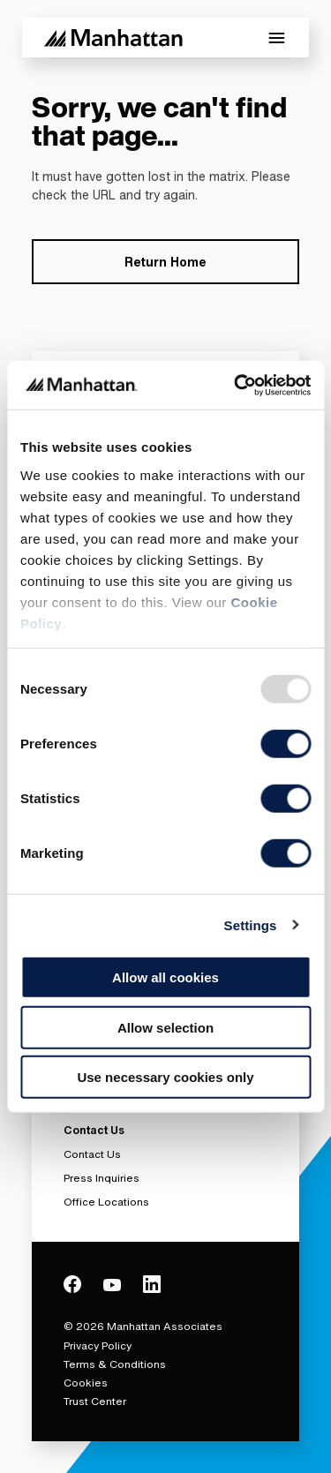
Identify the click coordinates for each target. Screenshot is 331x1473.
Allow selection (165, 1026)
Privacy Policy (98, 1345)
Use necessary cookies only (165, 1077)
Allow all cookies (165, 977)
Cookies (86, 1382)
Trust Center (95, 1401)
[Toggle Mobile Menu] (277, 38)
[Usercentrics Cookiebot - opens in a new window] (236, 384)
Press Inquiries (101, 1177)
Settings (250, 924)
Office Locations (106, 1201)
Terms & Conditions (115, 1364)
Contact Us (92, 1153)
